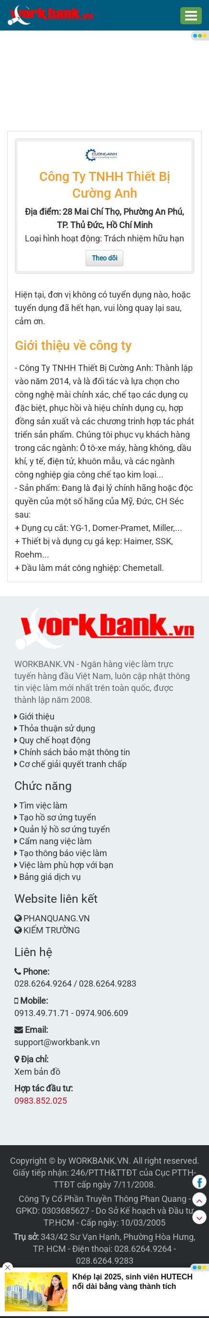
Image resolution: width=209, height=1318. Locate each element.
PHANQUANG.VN (56, 918)
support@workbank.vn (57, 1042)
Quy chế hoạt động (52, 740)
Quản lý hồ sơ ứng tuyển (62, 829)
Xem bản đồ (37, 1072)
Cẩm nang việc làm (53, 841)
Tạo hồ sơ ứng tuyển (55, 817)
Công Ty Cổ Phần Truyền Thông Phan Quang (103, 1199)
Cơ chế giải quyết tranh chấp (70, 764)
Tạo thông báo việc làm (60, 853)
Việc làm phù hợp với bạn (63, 865)
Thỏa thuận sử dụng (54, 728)
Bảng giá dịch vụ (47, 877)
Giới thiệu (34, 716)
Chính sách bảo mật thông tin (72, 752)
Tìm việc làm (40, 805)
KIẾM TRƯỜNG (51, 930)
